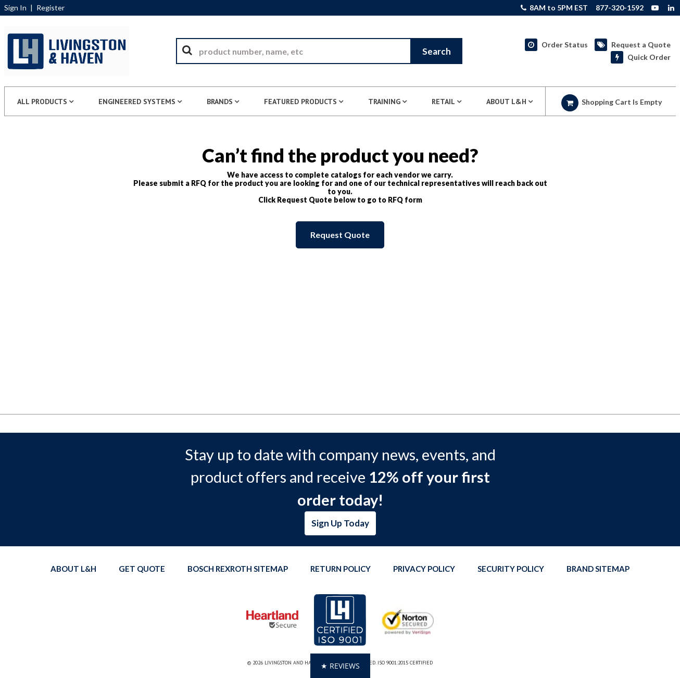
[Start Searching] (436, 51)
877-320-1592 (620, 8)
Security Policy (510, 568)
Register (50, 8)
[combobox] (319, 51)
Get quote (142, 568)
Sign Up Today (340, 523)
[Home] (66, 51)
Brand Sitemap (597, 568)
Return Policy (340, 568)
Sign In (15, 8)
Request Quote (340, 235)
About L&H (73, 568)
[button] (340, 666)
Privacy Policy (424, 568)
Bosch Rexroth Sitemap (237, 568)
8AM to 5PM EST (554, 8)
